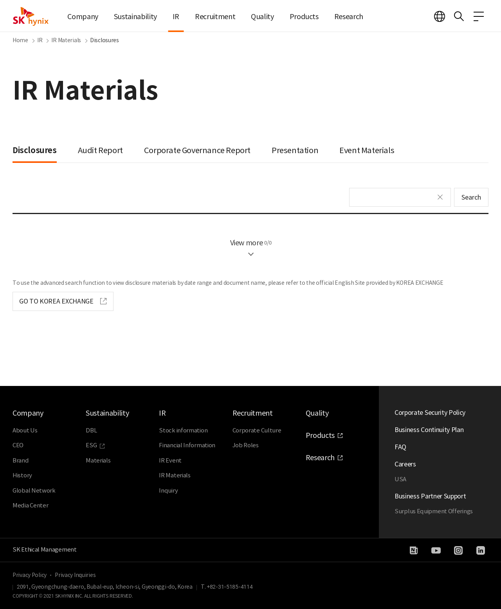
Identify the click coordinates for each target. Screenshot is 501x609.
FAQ (400, 447)
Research (348, 16)
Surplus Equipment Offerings (434, 511)
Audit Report (100, 150)
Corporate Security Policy (430, 412)
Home (20, 40)
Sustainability (135, 16)
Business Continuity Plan (429, 430)
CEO (18, 445)
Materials (98, 460)
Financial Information (187, 445)
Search (471, 197)
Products (304, 16)
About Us (25, 430)
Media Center (30, 505)
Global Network (34, 490)
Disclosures (35, 150)
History (22, 475)
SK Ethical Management (45, 549)
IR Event (170, 460)
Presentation (295, 150)
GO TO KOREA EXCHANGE (56, 301)
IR (176, 16)
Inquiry (168, 490)
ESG (91, 445)
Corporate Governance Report (197, 150)
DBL (91, 430)
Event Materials (366, 150)
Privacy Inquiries (75, 575)
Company (82, 16)
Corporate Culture (256, 430)
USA (400, 479)
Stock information (183, 430)
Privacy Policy (30, 575)
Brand (21, 460)
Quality (262, 16)
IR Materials (174, 475)
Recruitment (215, 16)
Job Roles (245, 445)
